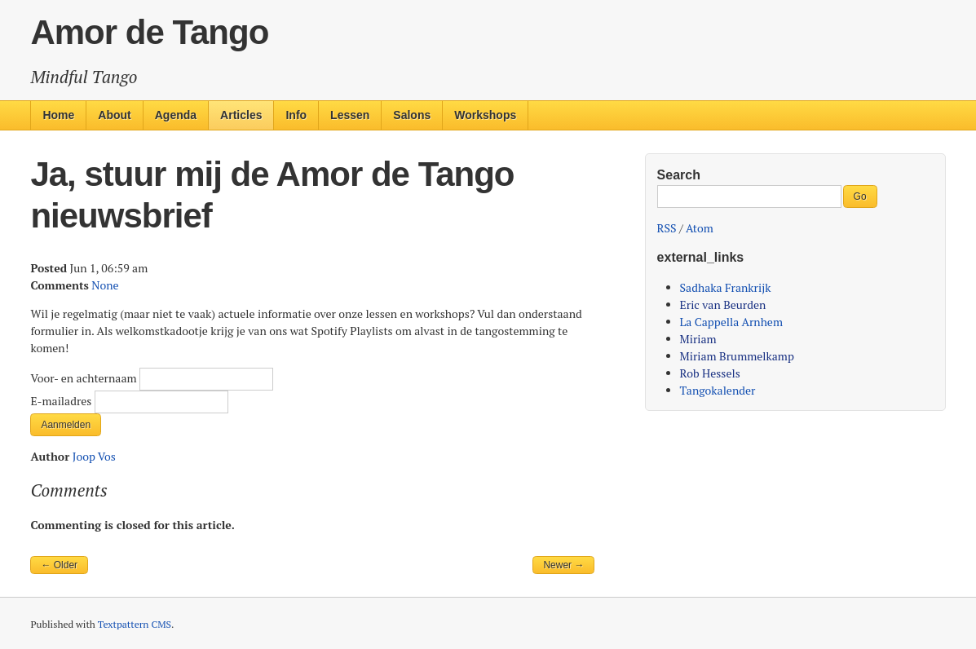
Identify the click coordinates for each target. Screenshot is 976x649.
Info (296, 114)
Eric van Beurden (723, 304)
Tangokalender (718, 390)
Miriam (698, 339)
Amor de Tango (149, 32)
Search (678, 175)
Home (58, 114)
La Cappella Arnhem (731, 321)
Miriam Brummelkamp (737, 356)
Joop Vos (94, 456)
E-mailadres (62, 400)
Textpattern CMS (134, 624)
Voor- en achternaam (84, 378)
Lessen (349, 114)
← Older (59, 565)
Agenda (176, 114)
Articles (241, 114)
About (114, 114)
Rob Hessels (710, 373)
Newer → (563, 565)
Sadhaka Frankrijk (725, 287)
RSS (667, 228)
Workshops (485, 114)
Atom (699, 228)
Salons (412, 114)
